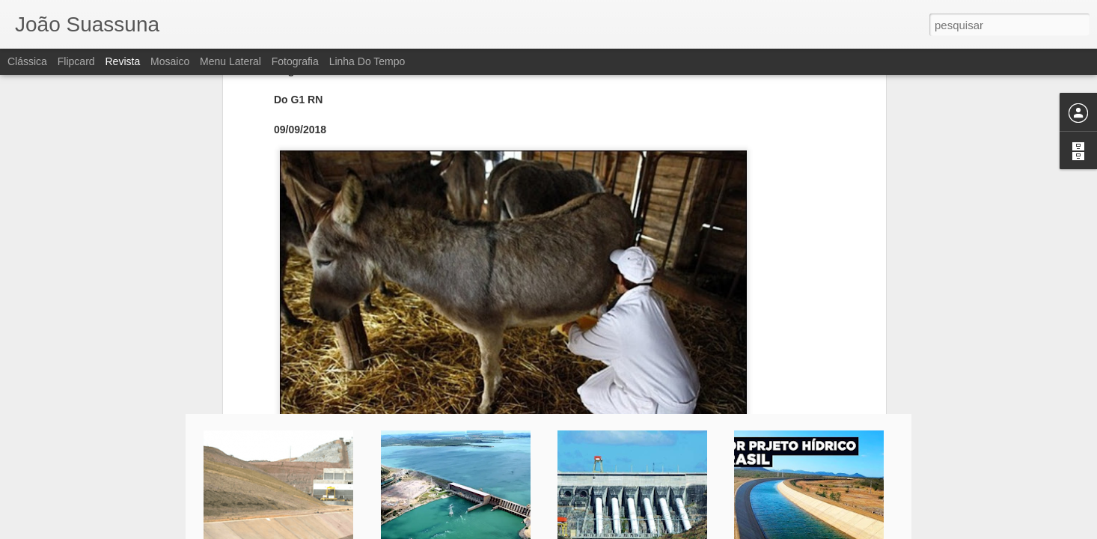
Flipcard (76, 61)
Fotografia (295, 61)
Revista (122, 61)
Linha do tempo (367, 61)
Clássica (27, 61)
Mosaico (169, 61)
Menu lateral (230, 61)
